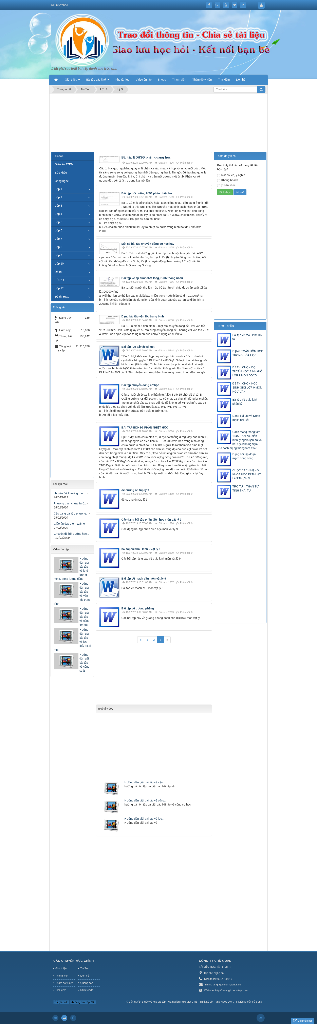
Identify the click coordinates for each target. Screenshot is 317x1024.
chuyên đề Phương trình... (70, 493)
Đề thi (58, 271)
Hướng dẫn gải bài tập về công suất (84, 662)
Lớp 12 (59, 288)
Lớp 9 (58, 255)
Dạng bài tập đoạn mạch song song (244, 456)
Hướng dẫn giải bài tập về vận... (145, 782)
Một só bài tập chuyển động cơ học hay (148, 243)
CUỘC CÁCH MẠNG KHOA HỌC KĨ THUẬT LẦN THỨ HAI (246, 474)
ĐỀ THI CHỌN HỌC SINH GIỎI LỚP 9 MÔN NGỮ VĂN (247, 387)
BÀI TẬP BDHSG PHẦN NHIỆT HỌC (145, 427)
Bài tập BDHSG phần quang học (146, 157)
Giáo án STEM (64, 164)
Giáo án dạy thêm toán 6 (69, 523)
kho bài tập (159, 1001)
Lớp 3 (58, 205)
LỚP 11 (59, 280)
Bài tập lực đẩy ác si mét (138, 346)
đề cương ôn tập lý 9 (135, 490)
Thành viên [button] (179, 79)
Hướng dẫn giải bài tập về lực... (144, 818)
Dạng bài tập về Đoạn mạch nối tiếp (246, 417)
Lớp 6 (58, 230)
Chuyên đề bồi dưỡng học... (71, 533)
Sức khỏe (61, 172)
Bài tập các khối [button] (97, 81)
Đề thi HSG (62, 296)
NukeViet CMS (189, 1001)
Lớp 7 (58, 238)
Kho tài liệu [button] (122, 79)
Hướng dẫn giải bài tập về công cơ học (84, 616)
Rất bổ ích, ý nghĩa (231, 175)
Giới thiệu (61, 968)
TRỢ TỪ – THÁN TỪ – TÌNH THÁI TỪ (246, 488)
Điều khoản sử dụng (250, 1001)
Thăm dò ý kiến (64, 982)
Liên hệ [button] (240, 79)
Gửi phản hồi (302, 1021)
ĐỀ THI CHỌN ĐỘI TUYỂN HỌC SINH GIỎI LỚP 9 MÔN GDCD (247, 371)
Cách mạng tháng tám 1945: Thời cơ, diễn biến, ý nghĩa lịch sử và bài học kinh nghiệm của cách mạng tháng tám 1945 (239, 440)
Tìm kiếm (60, 989)
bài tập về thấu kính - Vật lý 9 (141, 549)
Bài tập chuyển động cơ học (140, 385)
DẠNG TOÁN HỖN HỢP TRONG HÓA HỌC (247, 353)
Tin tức (59, 156)
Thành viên (61, 975)
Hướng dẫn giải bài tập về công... (146, 800)
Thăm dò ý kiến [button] (202, 79)
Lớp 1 (58, 189)
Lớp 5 (58, 222)
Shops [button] (162, 79)
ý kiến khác (226, 185)
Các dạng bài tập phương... (71, 513)
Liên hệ (84, 975)
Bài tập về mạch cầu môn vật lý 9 (144, 578)
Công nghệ (62, 181)
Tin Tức (84, 968)
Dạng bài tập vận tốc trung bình (143, 316)
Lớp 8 (58, 247)
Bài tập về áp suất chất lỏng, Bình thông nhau (152, 278)
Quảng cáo (86, 982)
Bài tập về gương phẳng (138, 608)
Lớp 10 (59, 263)
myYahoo (62, 5)
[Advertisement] (158, 123)
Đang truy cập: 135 (83, 1002)
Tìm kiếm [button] (224, 79)
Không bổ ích (227, 180)
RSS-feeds (86, 989)
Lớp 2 (58, 197)
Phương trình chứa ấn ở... (70, 503)
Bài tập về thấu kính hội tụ (247, 337)
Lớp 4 (58, 213)
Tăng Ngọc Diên (223, 1001)
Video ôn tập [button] (144, 79)
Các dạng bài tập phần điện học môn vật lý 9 (151, 519)
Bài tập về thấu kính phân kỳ (244, 401)
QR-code (61, 1002)
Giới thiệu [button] (72, 81)
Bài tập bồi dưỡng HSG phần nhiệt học (147, 193)
